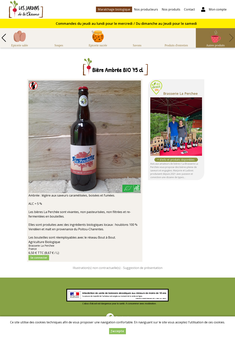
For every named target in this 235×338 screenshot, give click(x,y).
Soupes (58, 45)
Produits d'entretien (176, 45)
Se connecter (38, 257)
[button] (3, 38)
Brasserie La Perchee (180, 93)
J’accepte (117, 331)
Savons (137, 45)
